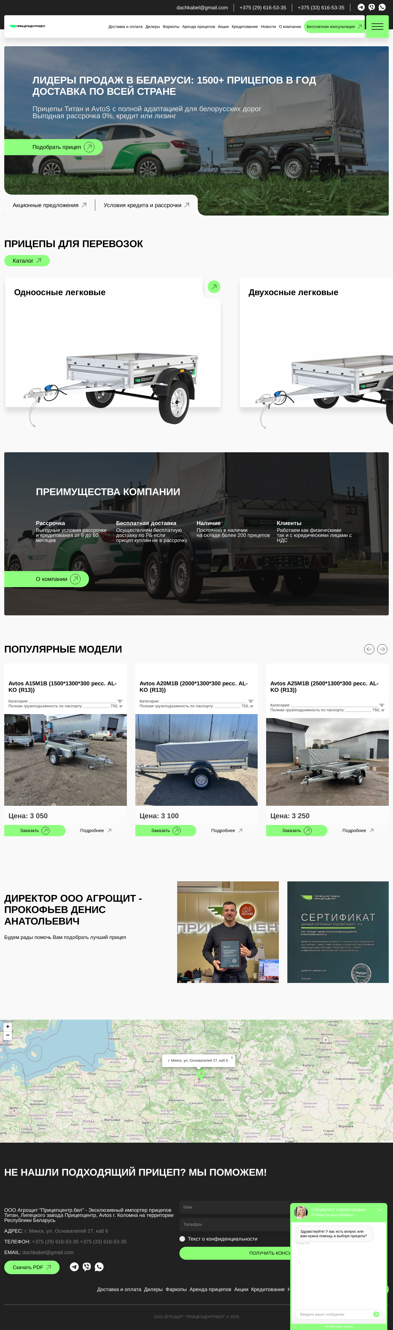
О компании (290, 26)
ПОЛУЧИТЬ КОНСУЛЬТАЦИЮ (281, 1253)
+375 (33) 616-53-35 (321, 7)
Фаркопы (171, 26)
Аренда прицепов (198, 26)
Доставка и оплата (125, 26)
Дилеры (153, 26)
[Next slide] (382, 649)
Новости (268, 26)
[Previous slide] (369, 649)
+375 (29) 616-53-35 (263, 7)
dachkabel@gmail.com (202, 7)
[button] (201, 1074)
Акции (223, 26)
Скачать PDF (28, 1267)
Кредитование (245, 26)
